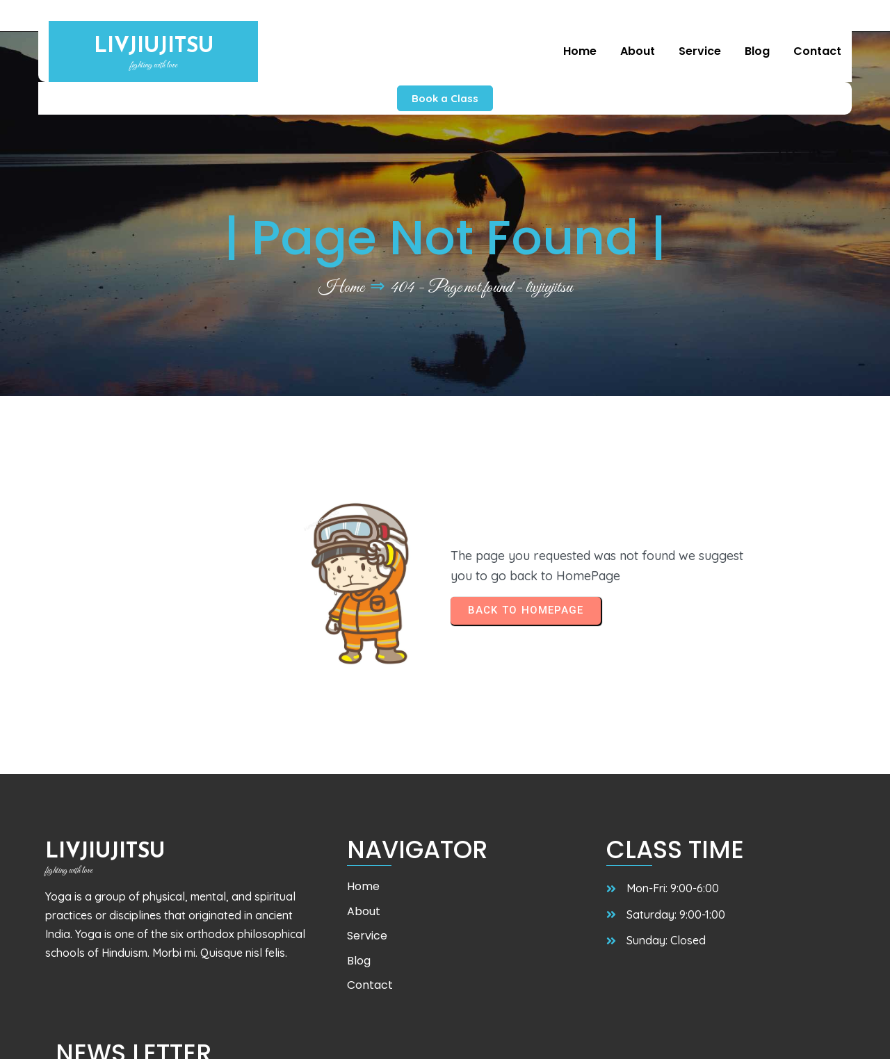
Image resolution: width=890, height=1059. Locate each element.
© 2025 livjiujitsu (95, 1035)
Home (341, 256)
